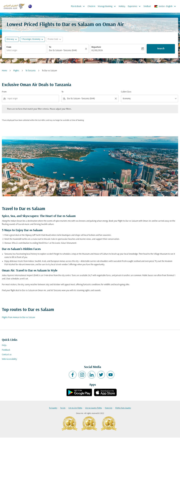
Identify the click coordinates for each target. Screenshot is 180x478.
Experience (135, 6)
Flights (16, 70)
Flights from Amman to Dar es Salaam (18, 317)
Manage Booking (107, 6)
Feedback (6, 350)
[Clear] (86, 48)
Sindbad (147, 6)
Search (160, 48)
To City (62, 408)
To (50, 47)
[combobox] (25, 50)
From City (108, 408)
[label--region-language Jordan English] (165, 6)
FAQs (4, 345)
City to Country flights (93, 408)
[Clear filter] (115, 98)
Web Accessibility (9, 359)
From (8, 47)
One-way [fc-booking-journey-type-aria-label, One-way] (10, 39)
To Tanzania (30, 70)
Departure (96, 47)
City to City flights (75, 408)
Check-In (91, 6)
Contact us (7, 354)
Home (4, 70)
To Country (53, 408)
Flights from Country (123, 408)
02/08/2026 (97, 50)
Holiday (122, 6)
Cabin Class (126, 92)
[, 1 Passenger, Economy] (30, 39)
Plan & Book (78, 6)
